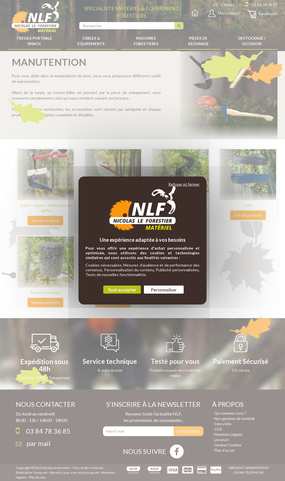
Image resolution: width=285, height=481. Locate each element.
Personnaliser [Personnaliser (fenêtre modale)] (164, 289)
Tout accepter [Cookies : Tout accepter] (122, 289)
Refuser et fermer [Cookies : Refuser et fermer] (184, 184)
